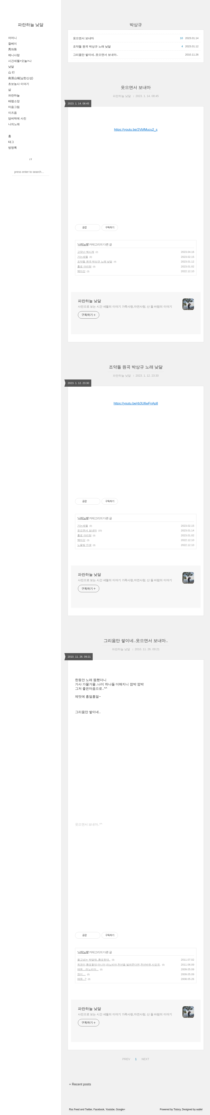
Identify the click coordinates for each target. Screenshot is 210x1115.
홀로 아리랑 (84, 266)
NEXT (144, 1058)
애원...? (81, 979)
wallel (199, 1109)
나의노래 (14, 124)
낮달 (11, 66)
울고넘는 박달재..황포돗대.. (93, 959)
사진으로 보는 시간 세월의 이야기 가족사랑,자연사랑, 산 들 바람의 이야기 (125, 306)
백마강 (81, 271)
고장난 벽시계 (85, 251)
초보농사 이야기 (18, 84)
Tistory (177, 1109)
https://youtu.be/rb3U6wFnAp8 (136, 403)
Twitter (88, 1109)
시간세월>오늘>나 (20, 60)
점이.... (81, 974)
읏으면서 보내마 (83, 38)
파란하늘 (14, 95)
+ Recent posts (80, 1084)
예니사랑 (14, 55)
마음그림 (14, 107)
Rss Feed (74, 1109)
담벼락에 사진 (17, 118)
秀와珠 (12, 49)
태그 (11, 141)
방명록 (12, 147)
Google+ (120, 1109)
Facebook (99, 1109)
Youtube (110, 1109)
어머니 (12, 37)
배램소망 (14, 101)
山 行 (11, 72)
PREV (125, 1058)
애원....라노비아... (87, 969)
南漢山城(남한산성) (20, 78)
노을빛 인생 (84, 545)
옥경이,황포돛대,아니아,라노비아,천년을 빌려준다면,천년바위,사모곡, (119, 964)
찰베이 (12, 43)
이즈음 (12, 112)
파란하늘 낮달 (31, 24)
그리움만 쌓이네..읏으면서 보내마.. (95, 54)
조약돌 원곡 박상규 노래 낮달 (92, 46)
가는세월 (82, 256)
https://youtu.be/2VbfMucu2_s (136, 129)
